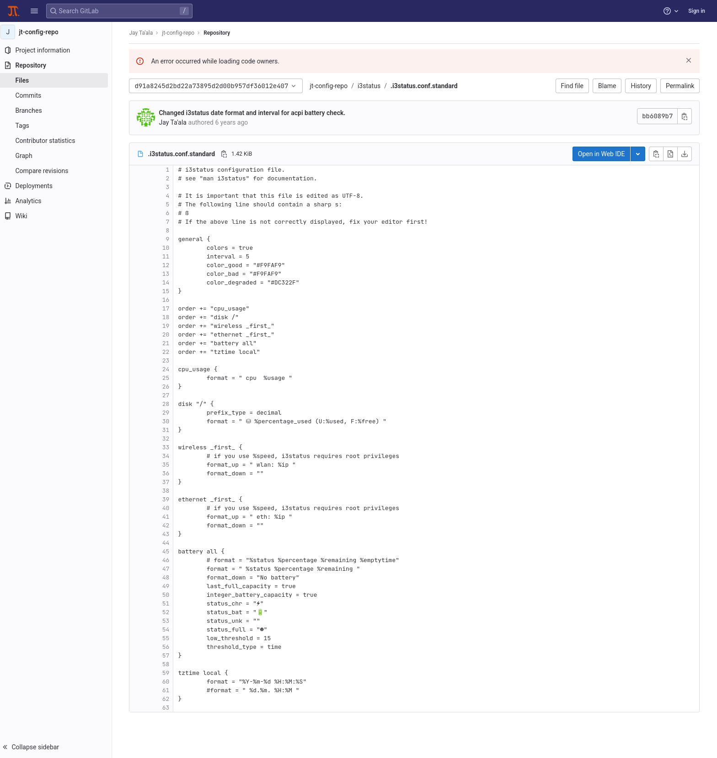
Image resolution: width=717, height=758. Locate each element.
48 (168, 577)
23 (168, 360)
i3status (371, 85)
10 (168, 248)
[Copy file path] (226, 154)
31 (168, 430)
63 (168, 707)
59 (168, 673)
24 (168, 369)
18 (168, 317)
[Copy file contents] (659, 154)
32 (168, 438)
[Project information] (58, 50)
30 (168, 421)
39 (168, 499)
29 (168, 412)
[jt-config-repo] (58, 32)
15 (168, 291)
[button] (34, 11)
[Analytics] (58, 201)
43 (168, 534)
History (643, 85)
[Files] (58, 80)
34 (168, 456)
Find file (574, 85)
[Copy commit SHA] (687, 116)
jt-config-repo (331, 85)
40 (168, 508)
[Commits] (58, 95)
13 (168, 274)
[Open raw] (673, 154)
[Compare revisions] (58, 170)
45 (168, 551)
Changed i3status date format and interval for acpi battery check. (254, 112)
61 (168, 690)
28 (168, 404)
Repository (219, 33)
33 (168, 447)
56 (168, 647)
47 (168, 569)
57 (168, 655)
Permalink (683, 85)
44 (168, 543)
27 (168, 395)
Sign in (696, 11)
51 (168, 603)
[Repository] (58, 65)
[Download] (687, 154)
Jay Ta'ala (143, 33)
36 (168, 473)
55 (168, 638)
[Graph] (58, 155)
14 (168, 282)
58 (168, 664)
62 (168, 699)
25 (168, 378)
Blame (610, 85)
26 (168, 386)
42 (168, 525)
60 (168, 681)
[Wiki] (58, 216)
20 (168, 334)
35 (168, 464)
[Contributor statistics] (58, 140)
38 (168, 491)
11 (168, 256)
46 (168, 560)
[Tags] (58, 125)
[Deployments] (58, 186)
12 (168, 265)
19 (168, 326)
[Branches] (58, 110)
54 (168, 629)
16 (168, 300)
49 (168, 586)
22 (168, 352)
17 (168, 308)
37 (168, 482)
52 (168, 612)
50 (168, 595)
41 (168, 517)
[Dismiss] (691, 60)
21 (168, 343)
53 (168, 621)
